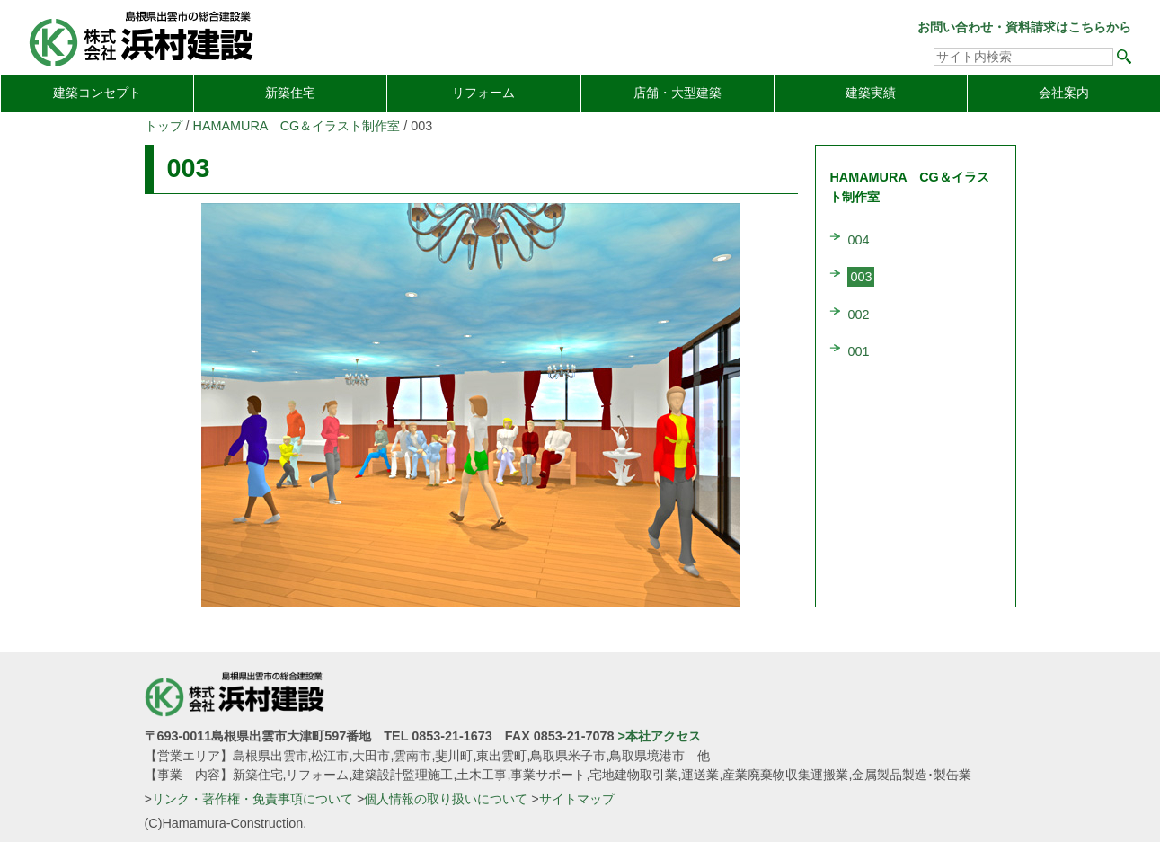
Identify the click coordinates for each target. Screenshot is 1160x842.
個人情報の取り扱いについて (445, 799)
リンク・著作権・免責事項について (252, 799)
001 (858, 351)
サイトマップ (577, 799)
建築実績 (871, 92)
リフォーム (483, 92)
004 (858, 240)
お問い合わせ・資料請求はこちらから (1024, 27)
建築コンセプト (97, 92)
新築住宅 (290, 92)
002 (858, 314)
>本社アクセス (658, 736)
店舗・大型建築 (677, 92)
